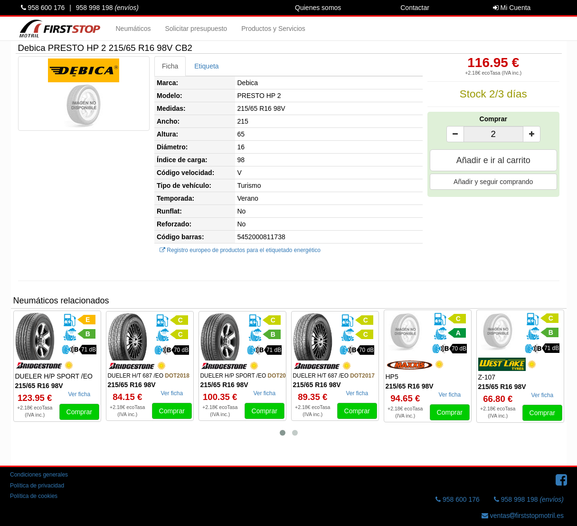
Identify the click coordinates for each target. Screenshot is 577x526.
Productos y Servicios (273, 28)
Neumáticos (133, 28)
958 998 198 (107, 7)
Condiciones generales (39, 474)
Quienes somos (318, 7)
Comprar (493, 119)
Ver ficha (79, 394)
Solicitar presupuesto (196, 28)
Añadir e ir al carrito (493, 160)
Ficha (170, 66)
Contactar (414, 7)
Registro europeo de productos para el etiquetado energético (240, 250)
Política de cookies (33, 496)
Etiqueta (206, 66)
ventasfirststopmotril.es (523, 515)
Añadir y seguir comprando (493, 181)
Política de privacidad (37, 485)
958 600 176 (43, 7)
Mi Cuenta (512, 7)
